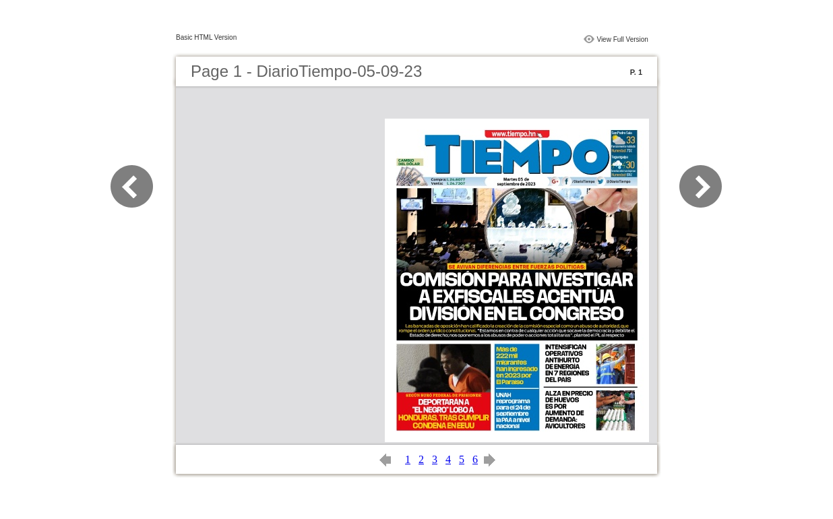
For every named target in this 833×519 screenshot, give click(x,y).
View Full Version (622, 39)
